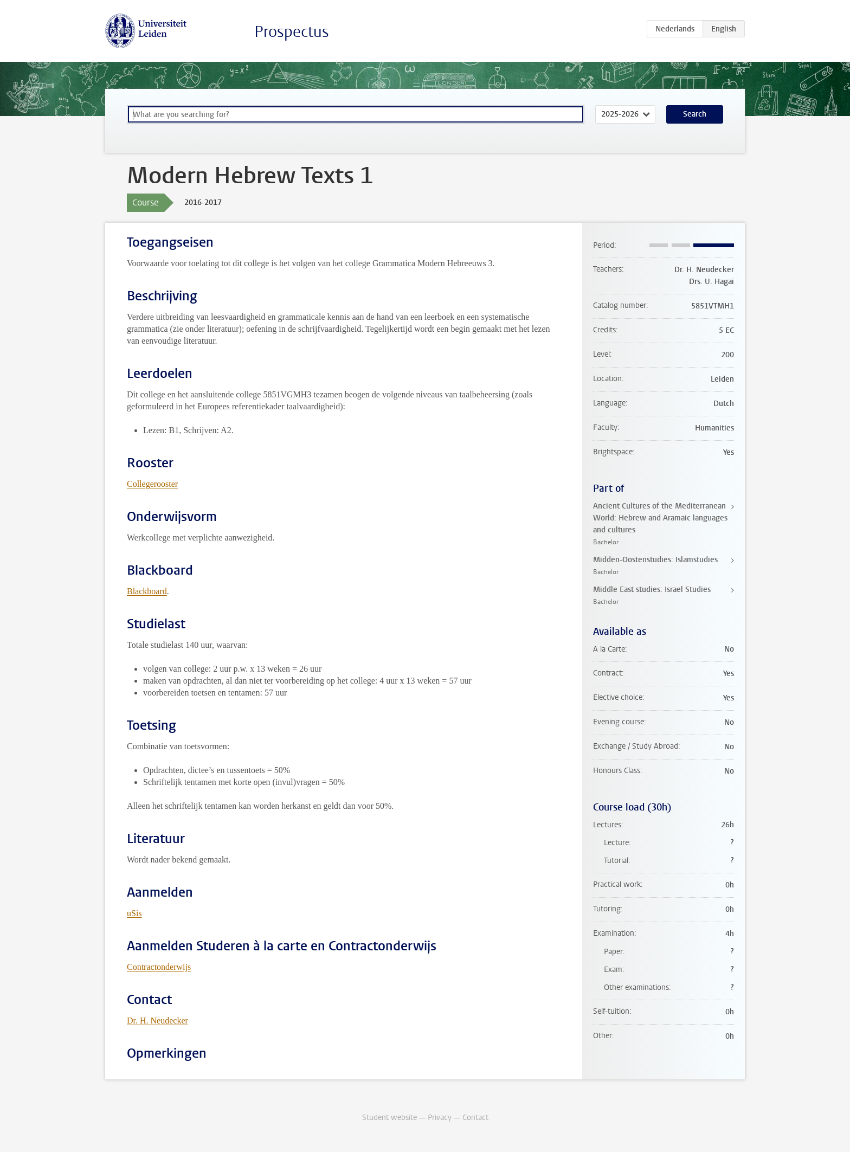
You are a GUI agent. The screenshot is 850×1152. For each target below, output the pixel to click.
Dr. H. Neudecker (157, 1020)
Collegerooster (152, 483)
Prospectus (291, 32)
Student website (389, 1117)
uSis (134, 913)
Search (694, 114)
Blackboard (147, 591)
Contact (475, 1117)
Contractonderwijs (159, 966)
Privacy (440, 1117)
